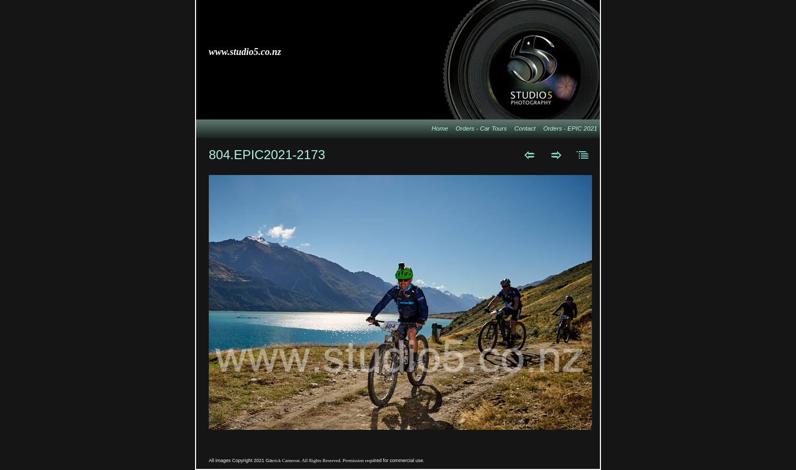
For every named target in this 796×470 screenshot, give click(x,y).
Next (556, 155)
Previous (529, 155)
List (583, 155)
